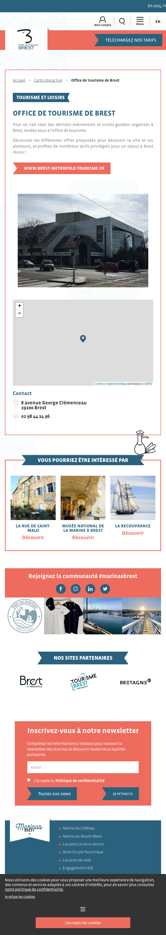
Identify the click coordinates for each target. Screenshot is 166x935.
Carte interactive (48, 80)
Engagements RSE (78, 868)
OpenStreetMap (117, 383)
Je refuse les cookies (20, 897)
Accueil (19, 80)
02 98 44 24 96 (35, 416)
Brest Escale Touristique (83, 852)
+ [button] (19, 306)
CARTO (148, 383)
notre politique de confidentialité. (34, 889)
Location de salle (77, 860)
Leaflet (99, 383)
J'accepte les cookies (83, 922)
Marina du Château (79, 828)
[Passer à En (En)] (158, 21)
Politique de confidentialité (80, 780)
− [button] (19, 313)
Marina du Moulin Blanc (82, 836)
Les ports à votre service (83, 844)
